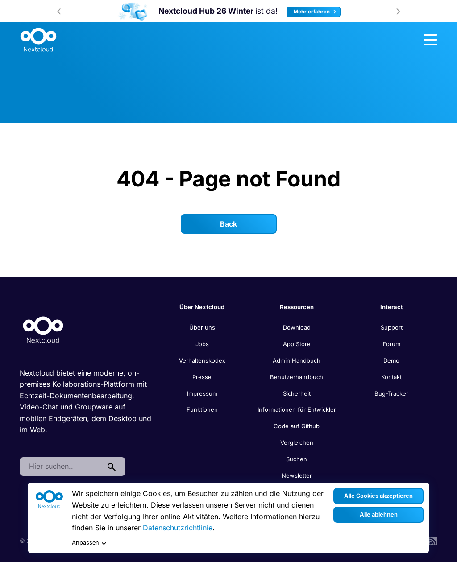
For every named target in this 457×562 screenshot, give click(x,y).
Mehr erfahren (316, 12)
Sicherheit (297, 393)
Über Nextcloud (201, 306)
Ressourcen (297, 306)
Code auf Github (297, 426)
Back (228, 223)
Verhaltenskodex (202, 360)
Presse (202, 376)
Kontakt (391, 376)
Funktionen (202, 409)
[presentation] (59, 11)
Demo (391, 360)
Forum (391, 343)
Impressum (202, 393)
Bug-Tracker (391, 393)
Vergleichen (296, 442)
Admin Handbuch (296, 360)
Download (297, 327)
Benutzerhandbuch (296, 376)
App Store (297, 343)
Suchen (296, 459)
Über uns (202, 327)
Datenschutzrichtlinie (177, 527)
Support (392, 327)
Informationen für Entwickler (297, 409)
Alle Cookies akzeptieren (378, 495)
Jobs (202, 343)
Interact (391, 306)
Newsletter (297, 475)
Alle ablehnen (379, 514)
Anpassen (89, 543)
